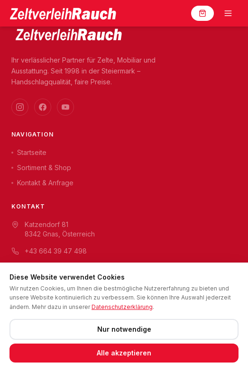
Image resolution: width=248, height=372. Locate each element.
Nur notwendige (124, 329)
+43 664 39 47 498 (49, 251)
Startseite (28, 152)
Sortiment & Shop (41, 167)
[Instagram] (19, 107)
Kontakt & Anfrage (42, 183)
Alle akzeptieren (124, 353)
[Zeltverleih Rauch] (62, 13)
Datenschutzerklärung (122, 306)
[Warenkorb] (202, 13)
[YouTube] (65, 107)
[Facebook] (42, 107)
